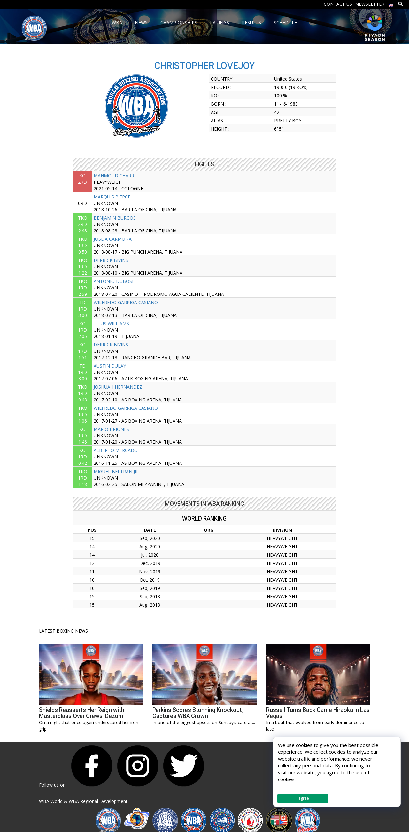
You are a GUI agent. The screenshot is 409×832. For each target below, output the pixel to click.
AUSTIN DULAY (110, 366)
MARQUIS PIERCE (112, 197)
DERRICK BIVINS (111, 260)
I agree (303, 798)
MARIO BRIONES (111, 429)
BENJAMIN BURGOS (115, 218)
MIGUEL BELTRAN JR (116, 471)
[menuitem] (391, 4)
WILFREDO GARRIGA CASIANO (126, 302)
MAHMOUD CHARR (114, 176)
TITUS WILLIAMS (111, 323)
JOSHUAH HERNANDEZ (118, 387)
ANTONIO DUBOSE (114, 281)
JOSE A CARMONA (113, 239)
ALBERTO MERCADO (116, 450)
